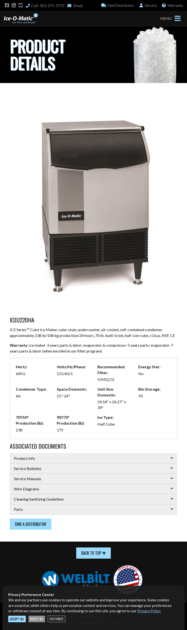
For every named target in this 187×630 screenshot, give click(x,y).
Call (44, 5)
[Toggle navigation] (177, 18)
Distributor (117, 5)
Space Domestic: (72, 389)
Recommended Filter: (111, 369)
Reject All (36, 619)
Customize (56, 619)
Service (148, 5)
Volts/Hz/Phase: (71, 366)
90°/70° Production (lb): (71, 420)
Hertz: (21, 366)
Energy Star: (149, 366)
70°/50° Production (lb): (30, 420)
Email (75, 5)
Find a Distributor (30, 524)
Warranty (172, 5)
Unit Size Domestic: (106, 392)
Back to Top (93, 553)
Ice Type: (105, 417)
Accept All (17, 619)
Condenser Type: (31, 389)
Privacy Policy (148, 611)
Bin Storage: (149, 389)
